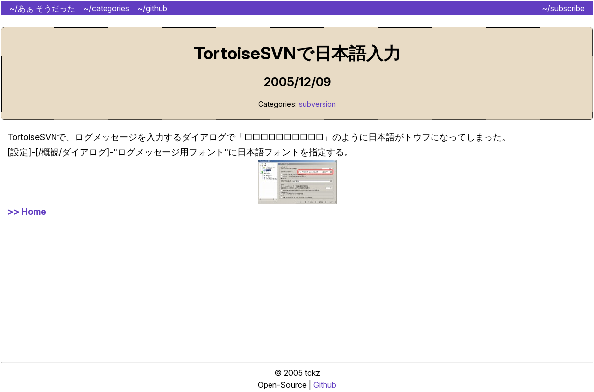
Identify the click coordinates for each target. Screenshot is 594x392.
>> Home (26, 211)
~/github (152, 8)
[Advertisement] (297, 288)
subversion (317, 104)
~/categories (106, 8)
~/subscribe (563, 8)
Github (324, 385)
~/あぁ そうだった (42, 8)
